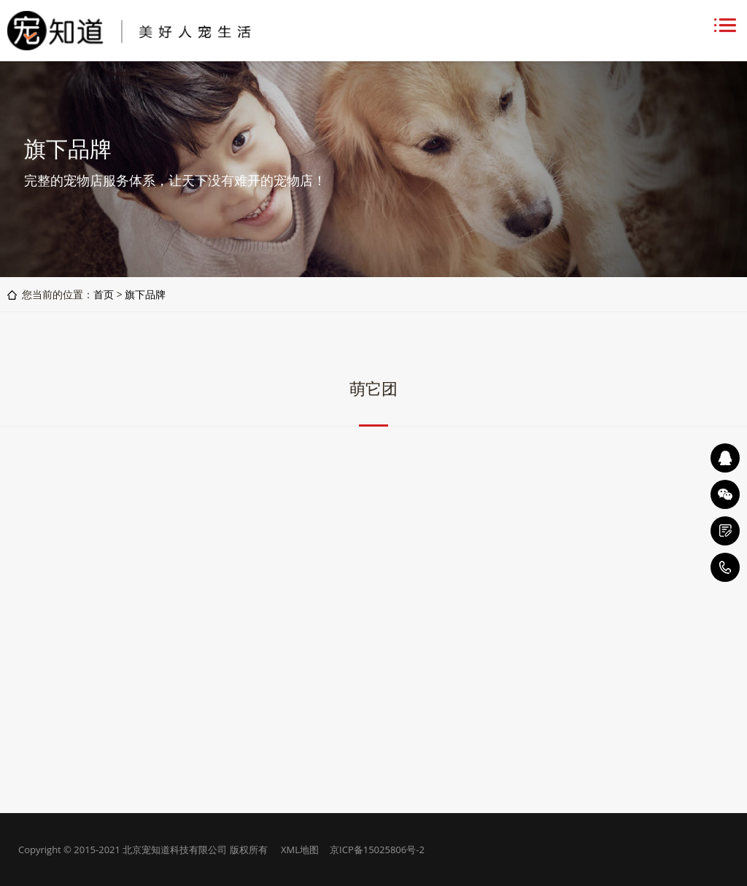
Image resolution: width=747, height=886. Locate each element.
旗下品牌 (145, 294)
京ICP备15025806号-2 (377, 849)
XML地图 (300, 849)
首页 (103, 294)
